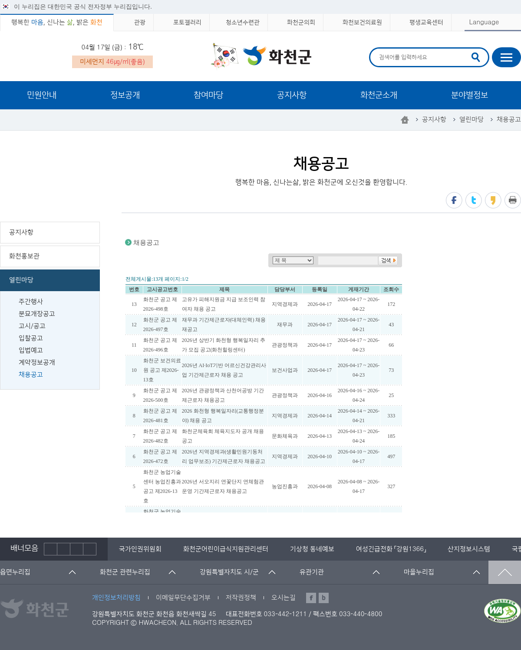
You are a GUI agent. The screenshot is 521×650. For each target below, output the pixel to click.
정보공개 (125, 95)
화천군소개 (378, 95)
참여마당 (208, 95)
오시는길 (283, 597)
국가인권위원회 (140, 549)
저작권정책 (241, 597)
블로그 (324, 598)
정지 (63, 549)
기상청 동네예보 (312, 549)
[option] (140, 549)
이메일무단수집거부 (183, 597)
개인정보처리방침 (116, 597)
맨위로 (504, 572)
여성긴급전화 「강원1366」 (391, 549)
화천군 (260, 57)
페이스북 (454, 200)
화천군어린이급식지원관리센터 (225, 549)
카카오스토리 (493, 200)
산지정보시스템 (469, 549)
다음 (76, 549)
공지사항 (292, 95)
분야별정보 (469, 95)
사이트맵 (506, 57)
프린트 (513, 200)
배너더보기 (89, 549)
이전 (50, 549)
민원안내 (41, 95)
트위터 (473, 200)
